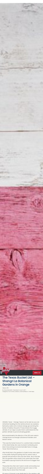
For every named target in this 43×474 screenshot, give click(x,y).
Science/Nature (24, 391)
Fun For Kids (11, 391)
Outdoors (17, 391)
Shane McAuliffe (8, 390)
